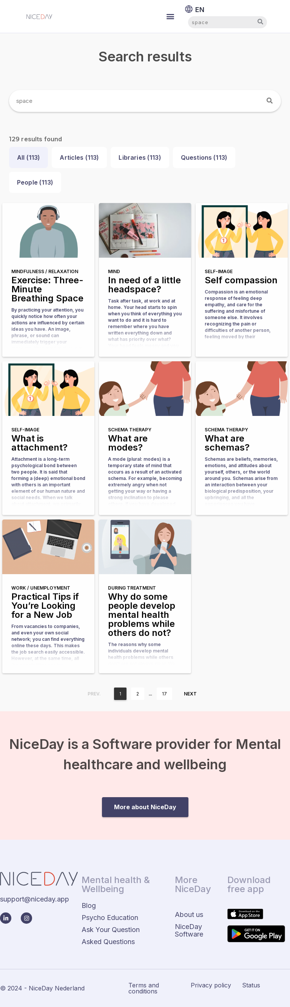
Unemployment (50, 588)
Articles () (79, 157)
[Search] (270, 101)
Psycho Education (110, 917)
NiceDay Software (189, 930)
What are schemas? (227, 443)
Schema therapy (129, 429)
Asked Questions (108, 942)
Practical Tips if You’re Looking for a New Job (45, 605)
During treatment (132, 588)
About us (189, 914)
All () (28, 157)
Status (251, 985)
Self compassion (241, 280)
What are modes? (128, 443)
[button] (170, 16)
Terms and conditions (143, 988)
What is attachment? (39, 443)
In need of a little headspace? (144, 285)
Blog (89, 905)
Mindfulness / (29, 271)
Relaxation (63, 271)
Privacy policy (211, 985)
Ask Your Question (111, 930)
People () (35, 182)
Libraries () (140, 157)
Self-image (219, 271)
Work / (20, 588)
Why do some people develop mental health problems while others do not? (141, 614)
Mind (114, 271)
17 (164, 694)
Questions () (204, 157)
